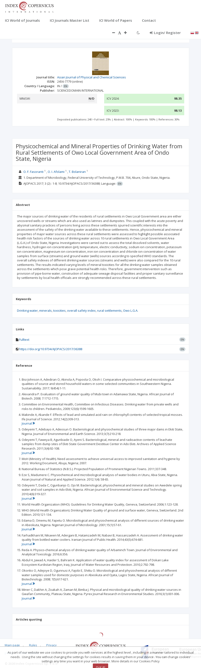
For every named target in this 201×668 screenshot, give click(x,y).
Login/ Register (165, 32)
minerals (45, 310)
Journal (28, 423)
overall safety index (81, 310)
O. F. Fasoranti (33, 172)
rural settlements (109, 310)
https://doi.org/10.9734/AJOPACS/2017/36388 (50, 349)
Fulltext (24, 339)
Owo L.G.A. (130, 310)
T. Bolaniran (77, 172)
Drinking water (27, 310)
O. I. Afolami (56, 172)
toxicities (59, 310)
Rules (33, 645)
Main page (12, 645)
